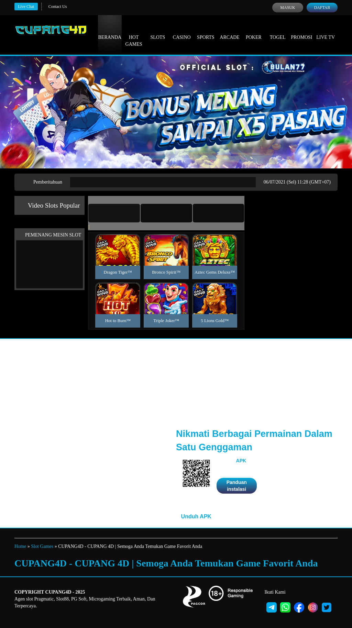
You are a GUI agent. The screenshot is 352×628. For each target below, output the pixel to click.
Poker (254, 31)
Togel (278, 31)
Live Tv (325, 31)
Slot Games (42, 546)
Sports (205, 31)
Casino (182, 31)
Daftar (322, 7)
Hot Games (133, 34)
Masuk (287, 7)
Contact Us (57, 6)
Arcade (230, 31)
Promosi (301, 31)
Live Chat (26, 6)
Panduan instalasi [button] (237, 486)
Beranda (110, 31)
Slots (157, 31)
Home (20, 546)
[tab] (114, 213)
